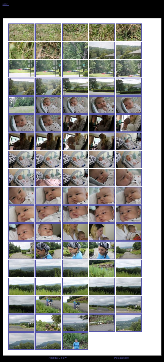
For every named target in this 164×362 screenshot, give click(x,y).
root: (6, 4)
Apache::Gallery (58, 357)
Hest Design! (121, 357)
